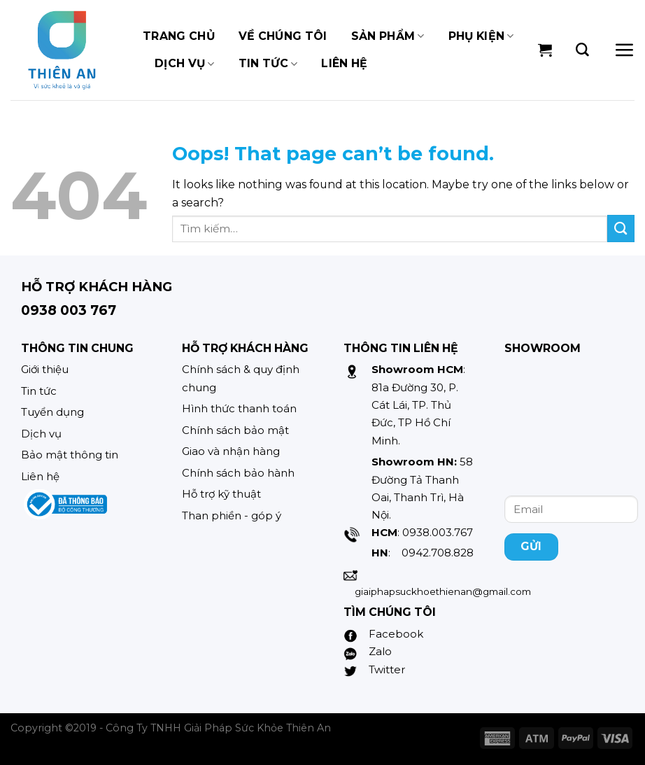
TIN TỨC (268, 64)
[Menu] (624, 49)
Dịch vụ (185, 64)
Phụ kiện (481, 36)
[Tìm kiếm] (582, 50)
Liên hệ (344, 63)
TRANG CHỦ (179, 36)
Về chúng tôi (283, 36)
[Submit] (621, 228)
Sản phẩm (388, 36)
